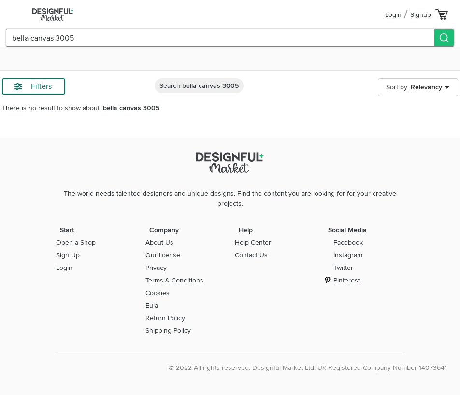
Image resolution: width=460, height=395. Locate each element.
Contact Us (251, 255)
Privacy (156, 268)
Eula (151, 305)
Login (393, 15)
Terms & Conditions (174, 280)
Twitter (343, 268)
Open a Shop (76, 243)
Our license (162, 255)
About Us (159, 243)
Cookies (157, 293)
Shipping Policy (168, 330)
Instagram (347, 255)
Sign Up (68, 255)
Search (199, 86)
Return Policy (165, 318)
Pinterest (346, 280)
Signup (420, 15)
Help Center (253, 243)
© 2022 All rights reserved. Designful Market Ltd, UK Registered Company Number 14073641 (308, 368)
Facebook (348, 243)
